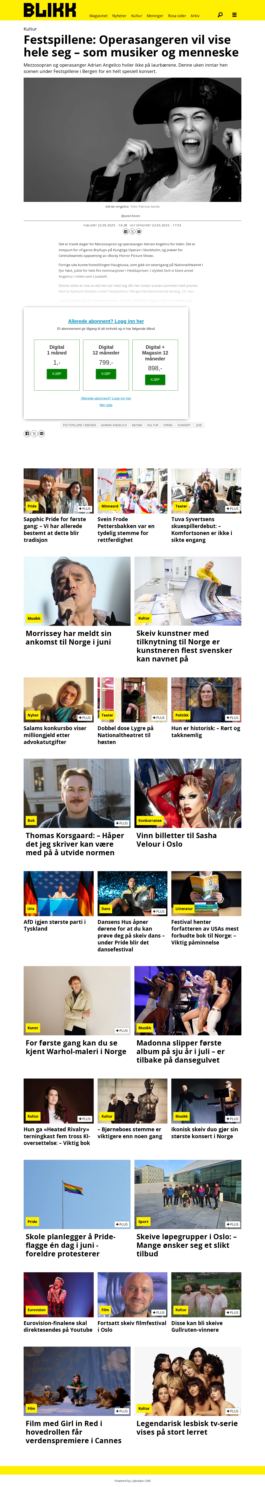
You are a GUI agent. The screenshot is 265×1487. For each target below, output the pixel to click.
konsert (184, 425)
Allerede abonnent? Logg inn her (106, 321)
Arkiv (195, 15)
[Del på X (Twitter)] (132, 231)
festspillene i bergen (79, 425)
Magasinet (98, 15)
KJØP (56, 374)
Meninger (155, 15)
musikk (137, 425)
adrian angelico (114, 425)
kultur (152, 425)
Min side (106, 405)
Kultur (136, 15)
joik (199, 425)
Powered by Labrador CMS (132, 1481)
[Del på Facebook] (126, 231)
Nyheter (119, 15)
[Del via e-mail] (139, 231)
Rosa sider (177, 15)
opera (168, 425)
